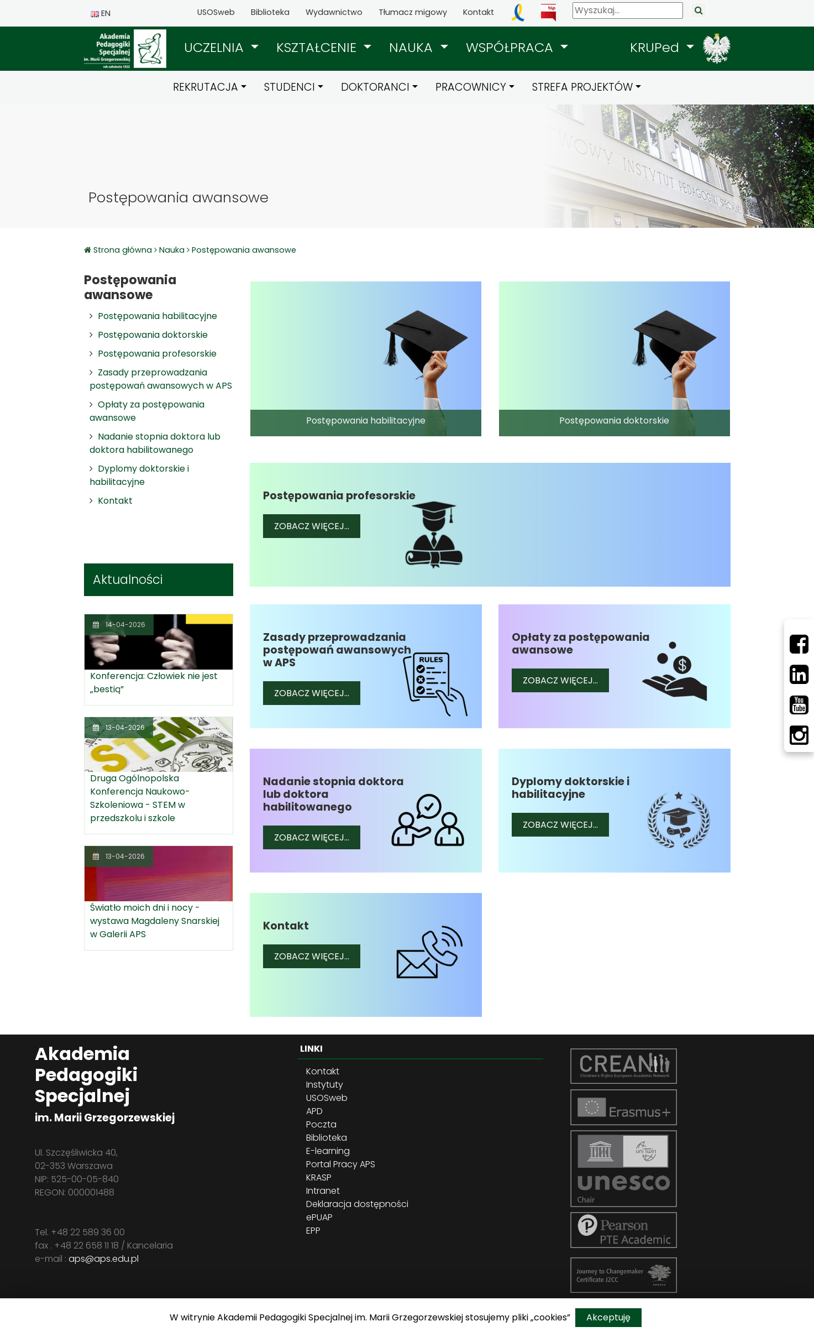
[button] (221, 47)
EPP (313, 1230)
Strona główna (123, 249)
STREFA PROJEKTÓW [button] (582, 87)
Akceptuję (608, 1317)
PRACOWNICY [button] (470, 87)
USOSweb (216, 12)
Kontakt (478, 12)
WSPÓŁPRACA (511, 47)
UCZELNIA (216, 47)
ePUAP (319, 1217)
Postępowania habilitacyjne (157, 316)
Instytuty (324, 1084)
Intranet (323, 1190)
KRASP (319, 1177)
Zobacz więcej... (317, 525)
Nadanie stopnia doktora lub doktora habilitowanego (155, 443)
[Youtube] (799, 705)
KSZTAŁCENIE (318, 47)
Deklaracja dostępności (357, 1204)
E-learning (328, 1151)
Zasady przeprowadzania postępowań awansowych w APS (161, 379)
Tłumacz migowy (413, 12)
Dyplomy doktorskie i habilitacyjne (139, 475)
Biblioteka (270, 12)
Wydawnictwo (334, 12)
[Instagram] (799, 735)
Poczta (321, 1124)
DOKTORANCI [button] (375, 87)
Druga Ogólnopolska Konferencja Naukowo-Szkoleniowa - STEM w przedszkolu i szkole (140, 798)
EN (101, 13)
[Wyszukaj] (628, 10)
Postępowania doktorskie (153, 334)
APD (314, 1111)
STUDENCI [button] (289, 87)
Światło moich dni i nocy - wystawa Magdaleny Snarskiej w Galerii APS (154, 921)
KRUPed (656, 47)
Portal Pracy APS (340, 1164)
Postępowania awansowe (244, 249)
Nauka (172, 249)
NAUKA (413, 47)
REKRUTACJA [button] (205, 87)
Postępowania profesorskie (157, 353)
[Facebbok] (799, 644)
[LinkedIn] (799, 675)
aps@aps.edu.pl (104, 1258)
